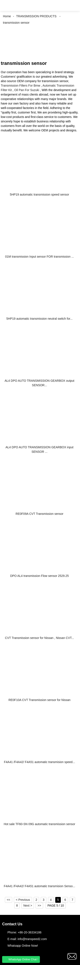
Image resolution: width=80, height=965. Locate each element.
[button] (6, 5)
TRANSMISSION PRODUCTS (36, 16)
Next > (27, 905)
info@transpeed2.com (32, 939)
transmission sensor (16, 22)
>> (39, 905)
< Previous (23, 899)
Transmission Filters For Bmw (20, 85)
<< (8, 899)
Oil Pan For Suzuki (26, 90)
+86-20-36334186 (29, 932)
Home (7, 16)
